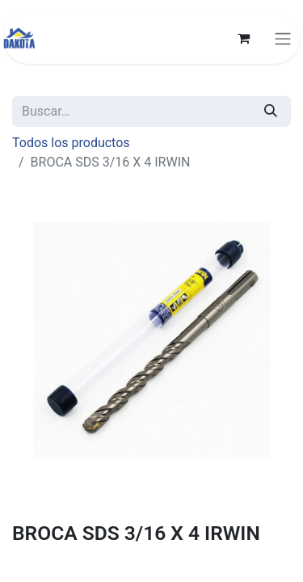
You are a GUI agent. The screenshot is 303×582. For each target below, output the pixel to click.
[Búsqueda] (270, 111)
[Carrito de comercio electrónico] (243, 38)
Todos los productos (71, 142)
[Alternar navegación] (283, 38)
